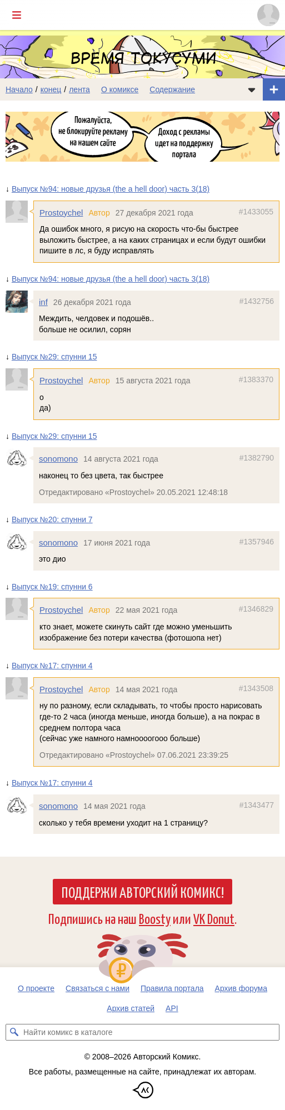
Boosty (155, 918)
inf (43, 302)
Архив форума (241, 988)
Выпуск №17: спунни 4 (52, 665)
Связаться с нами (97, 988)
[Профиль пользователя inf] (19, 302)
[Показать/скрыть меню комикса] (252, 89)
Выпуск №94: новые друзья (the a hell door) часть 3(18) (110, 188)
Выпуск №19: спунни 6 (52, 586)
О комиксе (119, 89)
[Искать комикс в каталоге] (14, 1032)
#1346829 (256, 609)
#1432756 (256, 301)
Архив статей (130, 1008)
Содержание (172, 89)
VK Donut (213, 918)
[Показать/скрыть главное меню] (17, 15)
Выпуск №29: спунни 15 (54, 356)
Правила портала (172, 988)
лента (79, 89)
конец (51, 89)
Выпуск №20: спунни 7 (52, 519)
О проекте (36, 988)
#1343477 (256, 805)
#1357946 (256, 541)
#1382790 (256, 457)
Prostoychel (61, 212)
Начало (19, 89)
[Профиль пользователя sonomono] (19, 458)
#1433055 (256, 211)
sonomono (58, 458)
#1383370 (256, 379)
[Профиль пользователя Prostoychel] (19, 212)
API (172, 1008)
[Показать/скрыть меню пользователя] (268, 15)
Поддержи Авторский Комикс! (142, 891)
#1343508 (256, 688)
